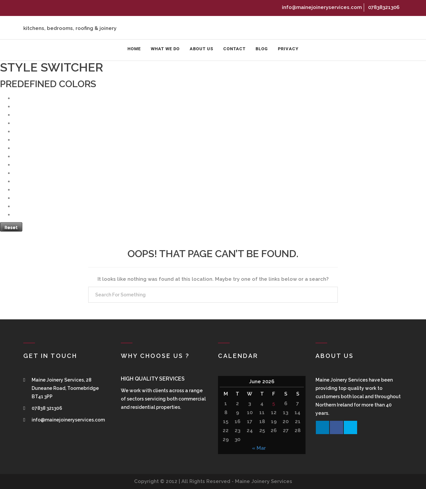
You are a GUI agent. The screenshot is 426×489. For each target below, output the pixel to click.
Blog (262, 48)
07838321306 (382, 7)
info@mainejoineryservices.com (321, 7)
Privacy (288, 48)
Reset (11, 227)
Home (134, 48)
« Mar (259, 448)
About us (201, 48)
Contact (234, 48)
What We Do (165, 48)
